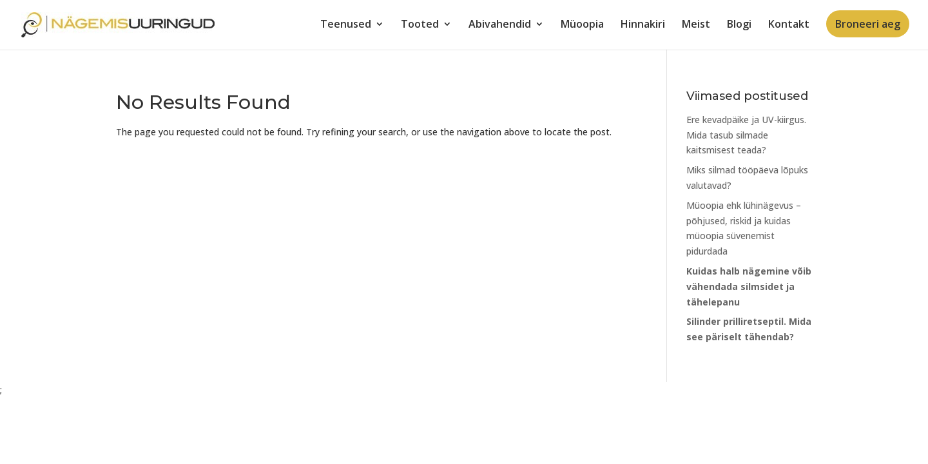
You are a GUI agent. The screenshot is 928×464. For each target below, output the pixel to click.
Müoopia (582, 25)
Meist (696, 25)
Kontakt (788, 25)
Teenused (345, 25)
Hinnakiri (643, 25)
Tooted (420, 25)
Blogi (739, 25)
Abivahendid (500, 25)
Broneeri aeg (867, 24)
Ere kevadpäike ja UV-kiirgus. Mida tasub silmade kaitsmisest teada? (746, 135)
